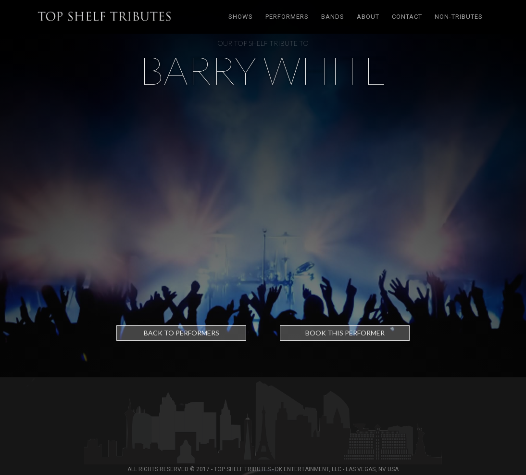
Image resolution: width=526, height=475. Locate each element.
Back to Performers (181, 333)
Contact (407, 16)
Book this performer (345, 333)
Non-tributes (459, 16)
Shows (240, 16)
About (368, 16)
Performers (287, 16)
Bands (332, 16)
